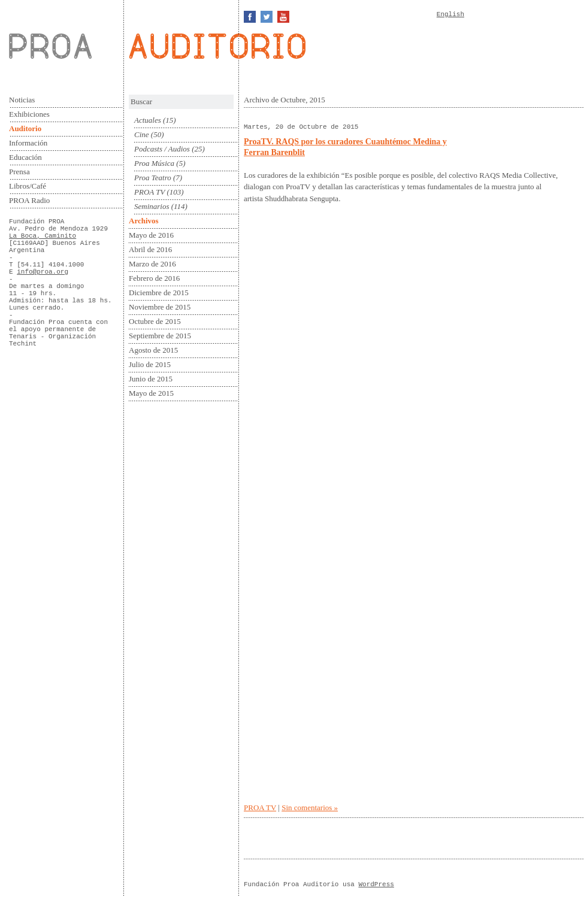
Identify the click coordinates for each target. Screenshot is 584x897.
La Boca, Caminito (42, 236)
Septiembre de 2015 (160, 335)
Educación (25, 157)
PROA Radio (29, 200)
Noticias (22, 99)
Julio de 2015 (150, 364)
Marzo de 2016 (152, 263)
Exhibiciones (29, 114)
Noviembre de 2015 (159, 306)
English (450, 14)
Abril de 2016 (150, 249)
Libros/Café (27, 185)
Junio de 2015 (151, 378)
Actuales (147, 120)
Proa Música (154, 163)
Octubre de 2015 (155, 321)
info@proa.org (42, 271)
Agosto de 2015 (153, 350)
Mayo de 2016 (151, 235)
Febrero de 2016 (154, 278)
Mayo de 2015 (151, 393)
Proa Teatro (152, 177)
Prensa (19, 171)
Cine (141, 134)
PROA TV (149, 191)
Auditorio (25, 128)
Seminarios (152, 206)
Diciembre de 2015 (159, 292)
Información (28, 142)
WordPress (376, 884)
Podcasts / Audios (162, 148)
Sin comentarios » (310, 807)
